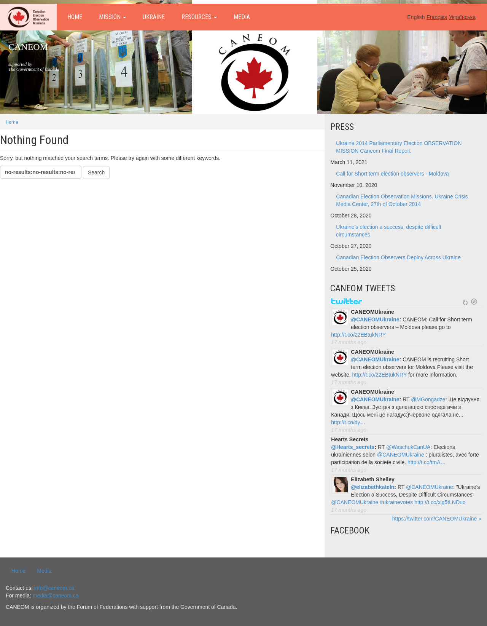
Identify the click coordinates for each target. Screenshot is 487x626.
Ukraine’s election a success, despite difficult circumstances (388, 231)
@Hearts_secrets (352, 447)
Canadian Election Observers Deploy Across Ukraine (398, 257)
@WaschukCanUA (408, 447)
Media (242, 17)
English (416, 17)
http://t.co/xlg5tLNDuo (440, 502)
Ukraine (154, 17)
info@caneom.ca (54, 588)
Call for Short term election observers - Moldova (392, 174)
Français (437, 17)
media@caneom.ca (56, 595)
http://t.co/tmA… (426, 462)
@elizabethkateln (372, 487)
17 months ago (348, 342)
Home (74, 17)
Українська (462, 17)
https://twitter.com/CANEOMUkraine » (436, 519)
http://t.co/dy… (348, 422)
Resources (199, 17)
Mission (112, 17)
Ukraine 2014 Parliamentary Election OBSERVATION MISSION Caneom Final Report (399, 147)
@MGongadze (428, 399)
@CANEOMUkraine (375, 319)
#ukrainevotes (396, 502)
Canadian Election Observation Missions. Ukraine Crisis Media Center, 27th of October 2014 (402, 200)
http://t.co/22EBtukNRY (358, 335)
